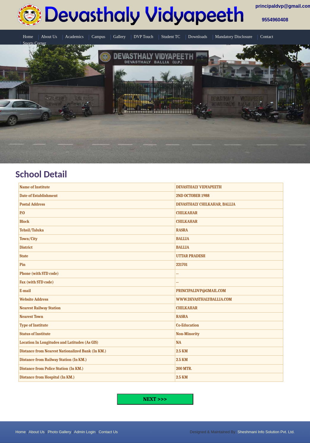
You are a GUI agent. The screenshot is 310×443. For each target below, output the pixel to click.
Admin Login (84, 432)
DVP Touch (143, 36)
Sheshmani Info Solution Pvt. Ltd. (266, 432)
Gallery (119, 36)
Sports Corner (34, 43)
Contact (266, 36)
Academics (74, 36)
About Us (37, 432)
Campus (98, 36)
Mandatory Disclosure (233, 36)
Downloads (197, 36)
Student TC (170, 36)
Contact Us (108, 432)
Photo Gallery (59, 432)
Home (20, 432)
